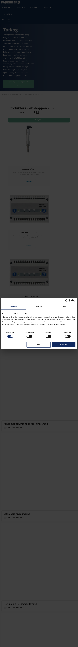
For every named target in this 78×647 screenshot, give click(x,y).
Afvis (39, 344)
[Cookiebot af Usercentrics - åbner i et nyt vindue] (67, 300)
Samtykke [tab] (13, 307)
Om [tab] (64, 307)
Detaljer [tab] (39, 307)
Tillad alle (63, 344)
